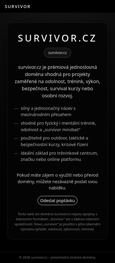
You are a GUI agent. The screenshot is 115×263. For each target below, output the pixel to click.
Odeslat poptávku (57, 200)
